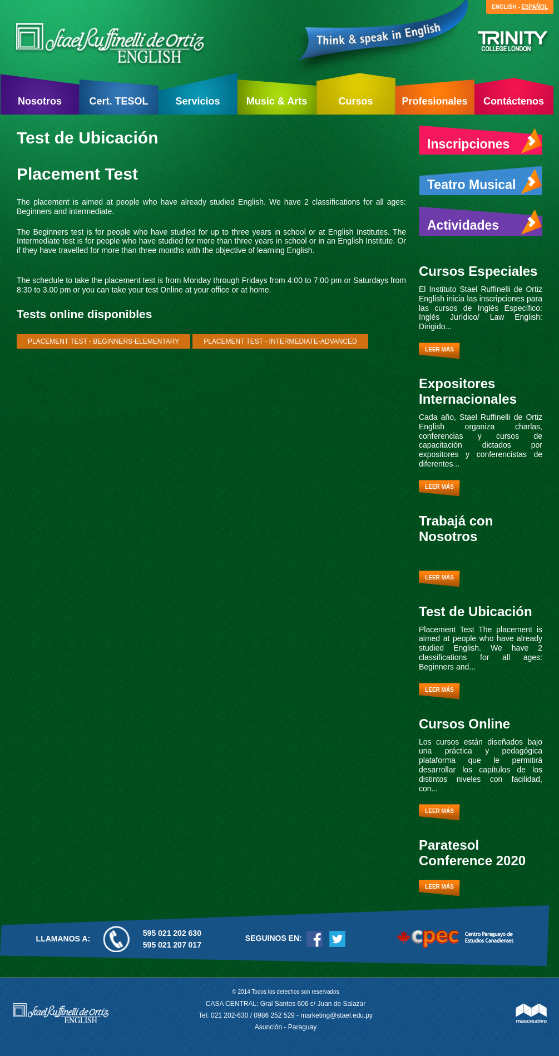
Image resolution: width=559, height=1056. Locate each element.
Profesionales (434, 101)
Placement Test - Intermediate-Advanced (280, 341)
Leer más (439, 349)
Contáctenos (513, 101)
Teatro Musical (484, 181)
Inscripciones (484, 141)
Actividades (484, 222)
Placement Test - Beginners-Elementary (103, 341)
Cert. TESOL (118, 101)
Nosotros (40, 101)
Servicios (197, 101)
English (504, 7)
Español (534, 7)
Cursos (355, 101)
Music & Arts (276, 101)
